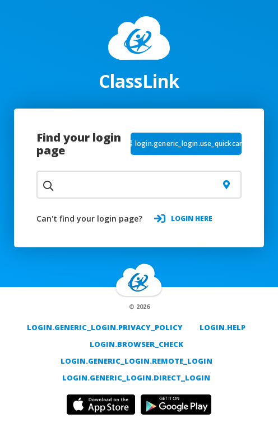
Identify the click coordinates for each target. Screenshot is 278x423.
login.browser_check (136, 344)
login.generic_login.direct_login (136, 378)
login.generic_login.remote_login (136, 361)
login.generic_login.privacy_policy (105, 327)
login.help (222, 327)
